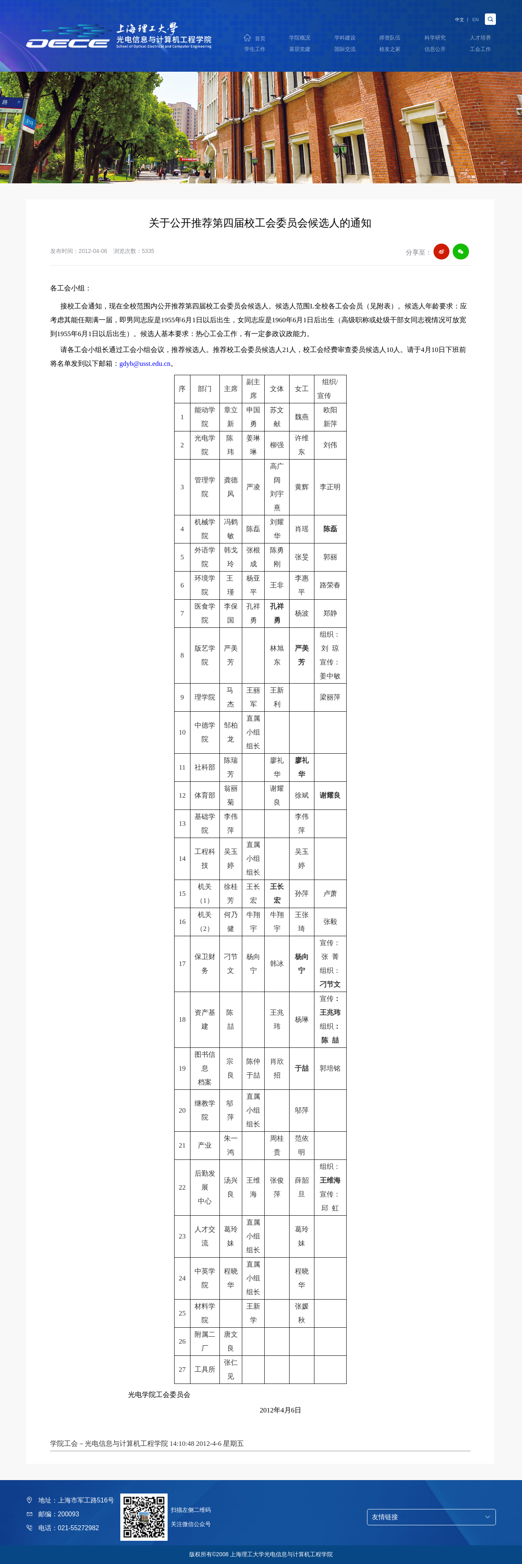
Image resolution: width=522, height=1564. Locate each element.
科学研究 (435, 36)
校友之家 (390, 50)
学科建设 (345, 36)
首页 (260, 36)
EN (473, 15)
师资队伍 (390, 36)
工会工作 (480, 50)
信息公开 (435, 50)
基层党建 (299, 50)
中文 (451, 15)
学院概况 (299, 36)
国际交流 (345, 50)
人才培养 (480, 36)
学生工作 (255, 50)
